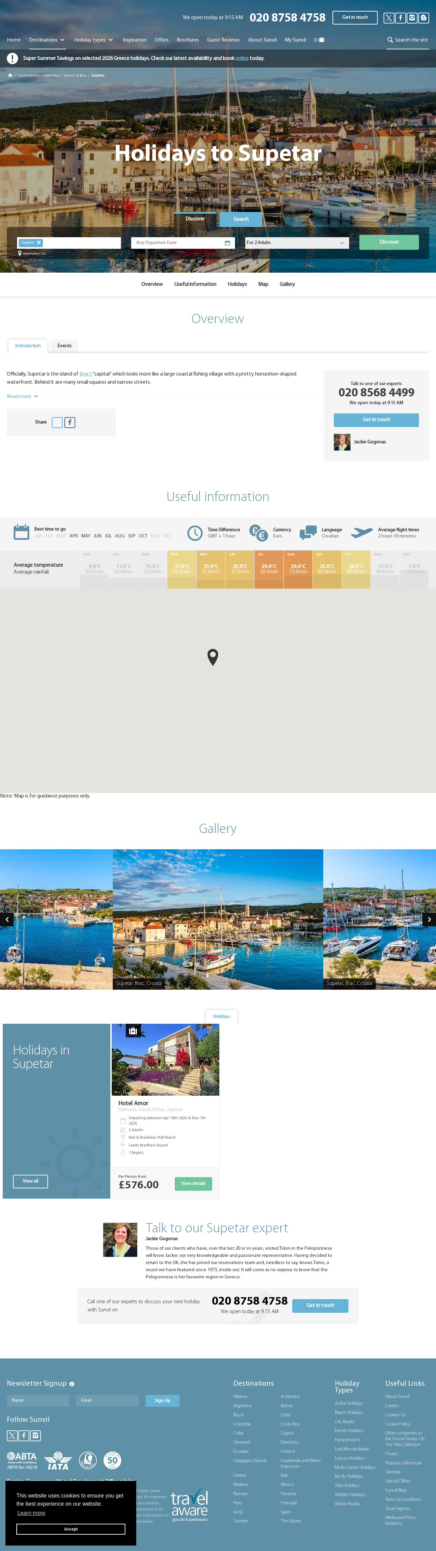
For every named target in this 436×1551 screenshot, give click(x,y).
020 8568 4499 (377, 393)
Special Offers (397, 1481)
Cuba (238, 1433)
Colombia (242, 1424)
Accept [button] (71, 1529)
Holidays (237, 284)
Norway (240, 1493)
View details (193, 1183)
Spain (286, 1512)
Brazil (238, 1415)
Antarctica (290, 1396)
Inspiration (134, 40)
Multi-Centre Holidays (355, 1467)
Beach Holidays (349, 1412)
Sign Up (162, 1400)
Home (14, 40)
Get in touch (355, 17)
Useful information (195, 284)
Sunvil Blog (395, 1490)
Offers (162, 40)
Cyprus (287, 1433)
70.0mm (181, 569)
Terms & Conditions (403, 1499)
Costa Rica (290, 1424)
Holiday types (94, 40)
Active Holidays (349, 1403)
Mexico (287, 1484)
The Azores (291, 1521)
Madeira (240, 1484)
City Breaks (345, 1422)
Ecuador (241, 1451)
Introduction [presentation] (28, 346)
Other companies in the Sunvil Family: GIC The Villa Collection (405, 1439)
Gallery (287, 284)
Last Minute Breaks (352, 1449)
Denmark (241, 1442)
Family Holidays (349, 1430)
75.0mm (298, 569)
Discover (389, 242)
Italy (284, 1475)
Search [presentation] (241, 219)
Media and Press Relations (400, 1520)
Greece (239, 1475)
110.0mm (414, 569)
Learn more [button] (31, 1513)
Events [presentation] (65, 346)
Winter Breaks (347, 1504)
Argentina (242, 1406)
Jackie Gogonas (162, 1239)
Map (263, 284)
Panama (288, 1493)
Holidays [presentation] (221, 1016)
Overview (152, 284)
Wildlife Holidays (350, 1494)
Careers (392, 1406)
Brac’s (85, 374)
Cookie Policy (397, 1424)
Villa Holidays (347, 1485)
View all (30, 1181)
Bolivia (287, 1406)
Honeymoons (347, 1440)
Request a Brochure (403, 1463)
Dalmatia (52, 76)
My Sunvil (295, 40)
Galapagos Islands (250, 1460)
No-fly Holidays (349, 1476)
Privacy (392, 1454)
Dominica (290, 1442)
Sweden (240, 1521)
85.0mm (327, 569)
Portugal (289, 1503)
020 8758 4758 (288, 19)
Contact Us (395, 1415)
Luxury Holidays (350, 1458)
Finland (288, 1451)
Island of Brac (75, 76)
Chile (285, 1415)
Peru (237, 1503)
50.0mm (268, 569)
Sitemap (392, 1472)
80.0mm (94, 569)
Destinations (47, 40)
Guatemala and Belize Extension (301, 1463)
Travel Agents (397, 1508)
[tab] (195, 219)
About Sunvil (397, 1396)
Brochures (188, 40)
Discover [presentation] (195, 219)
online (242, 58)
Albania (240, 1396)
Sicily (238, 1512)
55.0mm (211, 569)
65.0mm (123, 569)
